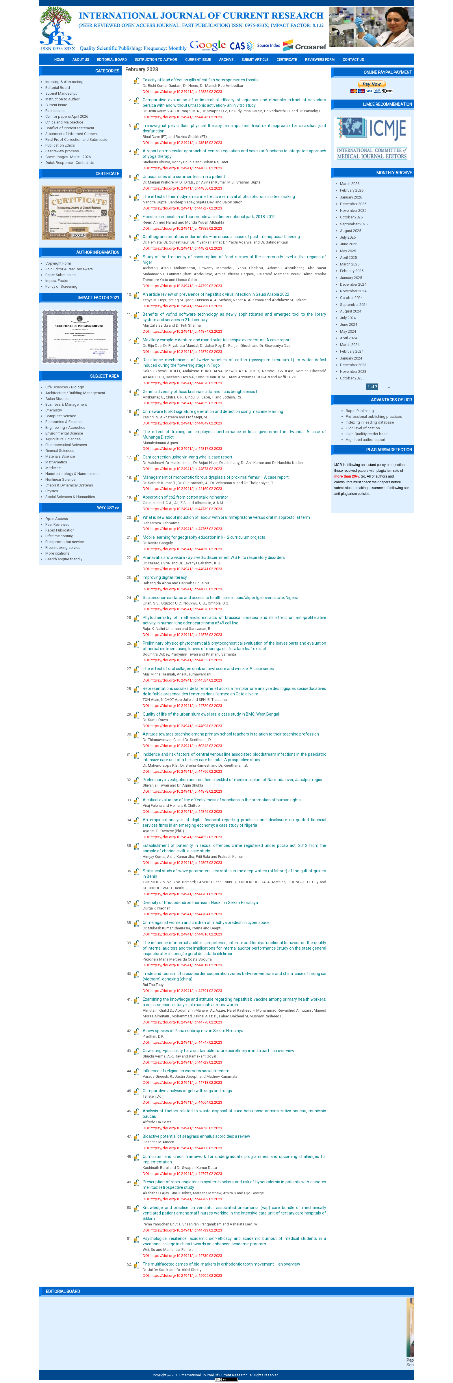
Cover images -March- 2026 (68, 157)
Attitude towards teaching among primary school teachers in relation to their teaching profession (231, 734)
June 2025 (348, 244)
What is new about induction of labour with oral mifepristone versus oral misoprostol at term (226, 517)
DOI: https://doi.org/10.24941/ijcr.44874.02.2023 (182, 331)
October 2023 (351, 378)
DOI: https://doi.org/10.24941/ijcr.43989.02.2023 (182, 228)
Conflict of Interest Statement (69, 128)
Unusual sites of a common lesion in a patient (184, 176)
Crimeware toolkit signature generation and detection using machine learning (213, 411)
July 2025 (348, 237)
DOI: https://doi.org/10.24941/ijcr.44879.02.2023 (182, 351)
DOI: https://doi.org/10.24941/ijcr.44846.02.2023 (182, 811)
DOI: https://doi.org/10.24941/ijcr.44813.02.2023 (182, 965)
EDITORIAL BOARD (112, 60)
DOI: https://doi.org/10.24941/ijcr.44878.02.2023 (182, 791)
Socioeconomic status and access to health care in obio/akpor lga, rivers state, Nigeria (220, 597)
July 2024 (348, 318)
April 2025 (348, 257)
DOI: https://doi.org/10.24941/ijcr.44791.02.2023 (182, 991)
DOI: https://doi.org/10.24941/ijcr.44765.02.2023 (182, 529)
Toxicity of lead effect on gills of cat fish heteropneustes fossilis (201, 80)
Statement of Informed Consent (71, 134)
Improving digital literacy (165, 577)
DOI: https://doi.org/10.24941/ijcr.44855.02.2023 (182, 660)
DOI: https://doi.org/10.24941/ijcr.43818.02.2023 (182, 143)
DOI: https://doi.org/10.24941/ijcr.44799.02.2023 (182, 286)
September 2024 (353, 304)
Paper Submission (60, 275)
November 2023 (353, 371)
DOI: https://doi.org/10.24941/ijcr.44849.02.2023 (182, 423)
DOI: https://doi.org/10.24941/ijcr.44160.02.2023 (182, 488)
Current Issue (198, 60)
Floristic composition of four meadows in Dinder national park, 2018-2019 (209, 216)
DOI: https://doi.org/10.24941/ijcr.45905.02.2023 (182, 1275)
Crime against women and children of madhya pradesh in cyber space (206, 922)
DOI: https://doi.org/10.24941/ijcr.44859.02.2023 (182, 403)
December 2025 (353, 204)
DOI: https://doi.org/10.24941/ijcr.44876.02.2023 (182, 634)
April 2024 (348, 338)
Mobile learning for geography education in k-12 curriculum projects (204, 537)
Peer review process (62, 151)
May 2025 (348, 251)
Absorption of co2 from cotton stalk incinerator (185, 497)
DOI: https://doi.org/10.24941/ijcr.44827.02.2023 (182, 837)
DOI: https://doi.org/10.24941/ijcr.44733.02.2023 (182, 1230)
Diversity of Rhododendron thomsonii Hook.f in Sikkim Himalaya (200, 902)
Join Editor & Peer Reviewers (69, 269)
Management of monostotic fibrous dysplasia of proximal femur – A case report (216, 477)
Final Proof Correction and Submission (77, 139)
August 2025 (350, 231)
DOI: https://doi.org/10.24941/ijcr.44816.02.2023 (182, 934)
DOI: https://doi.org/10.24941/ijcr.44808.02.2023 (182, 1148)
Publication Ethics (60, 145)
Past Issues (54, 110)
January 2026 (351, 197)
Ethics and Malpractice (64, 122)
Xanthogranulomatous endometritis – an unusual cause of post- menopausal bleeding (221, 236)
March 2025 (349, 264)
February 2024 (351, 351)
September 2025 (353, 224)
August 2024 (350, 311)
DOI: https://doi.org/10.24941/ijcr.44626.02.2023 (182, 1128)
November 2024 (353, 291)
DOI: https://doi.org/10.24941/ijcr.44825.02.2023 (182, 91)
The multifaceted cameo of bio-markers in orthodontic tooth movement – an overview (221, 1264)
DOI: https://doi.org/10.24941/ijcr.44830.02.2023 (182, 549)
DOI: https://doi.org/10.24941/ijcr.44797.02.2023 (182, 1173)
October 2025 (351, 217)
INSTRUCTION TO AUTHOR (156, 60)
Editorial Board (57, 87)
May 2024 (348, 331)
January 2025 (351, 278)
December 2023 (353, 365)
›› (389, 387)
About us (80, 60)
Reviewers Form (320, 60)
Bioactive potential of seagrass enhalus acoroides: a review (196, 1136)
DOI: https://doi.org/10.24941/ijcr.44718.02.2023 (182, 1082)
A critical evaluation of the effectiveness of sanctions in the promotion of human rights (222, 800)
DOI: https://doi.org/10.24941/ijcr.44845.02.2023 (182, 117)
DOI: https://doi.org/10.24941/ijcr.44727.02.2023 (182, 208)
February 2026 (351, 190)
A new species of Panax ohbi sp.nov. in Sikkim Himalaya (193, 1030)
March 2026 (349, 183)
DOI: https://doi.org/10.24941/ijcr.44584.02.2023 (182, 680)
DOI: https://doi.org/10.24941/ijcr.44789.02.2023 (182, 1199)
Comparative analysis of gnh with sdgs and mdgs (187, 1090)
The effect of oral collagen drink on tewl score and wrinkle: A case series (208, 668)
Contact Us (353, 60)
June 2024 (348, 324)
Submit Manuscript (61, 93)
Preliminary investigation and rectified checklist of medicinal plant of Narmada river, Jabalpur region (233, 779)
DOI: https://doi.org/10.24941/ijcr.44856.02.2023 (182, 168)
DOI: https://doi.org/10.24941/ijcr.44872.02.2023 (182, 248)
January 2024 (351, 358)
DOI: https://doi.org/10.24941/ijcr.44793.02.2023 (182, 306)
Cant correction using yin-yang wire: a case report (187, 457)
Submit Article (255, 60)
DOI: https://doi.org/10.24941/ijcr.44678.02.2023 (182, 383)
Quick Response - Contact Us (69, 162)
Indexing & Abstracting (64, 82)
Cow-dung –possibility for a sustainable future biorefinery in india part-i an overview (218, 1050)
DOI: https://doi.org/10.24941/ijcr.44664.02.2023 (182, 1102)
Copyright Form (58, 263)
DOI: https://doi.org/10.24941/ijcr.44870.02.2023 (182, 609)
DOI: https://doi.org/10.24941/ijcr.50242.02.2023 (182, 746)
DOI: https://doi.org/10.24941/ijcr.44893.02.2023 (182, 726)
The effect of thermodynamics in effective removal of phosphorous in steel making (219, 196)
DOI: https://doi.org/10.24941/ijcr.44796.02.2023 (182, 771)
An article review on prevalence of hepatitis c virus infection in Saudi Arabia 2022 (216, 294)
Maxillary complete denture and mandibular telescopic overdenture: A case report (217, 340)
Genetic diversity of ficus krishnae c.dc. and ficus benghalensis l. (200, 391)
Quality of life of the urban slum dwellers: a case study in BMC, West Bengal (211, 714)
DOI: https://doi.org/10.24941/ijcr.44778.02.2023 (182, 1022)
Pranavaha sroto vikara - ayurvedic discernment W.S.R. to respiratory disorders (214, 557)
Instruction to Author (62, 99)
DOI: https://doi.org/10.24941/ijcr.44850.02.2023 (182, 188)
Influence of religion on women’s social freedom (186, 1070)
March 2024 (349, 345)
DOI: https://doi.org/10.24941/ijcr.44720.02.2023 (182, 705)
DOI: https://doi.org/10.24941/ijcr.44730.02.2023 (182, 1255)
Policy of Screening (61, 286)
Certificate (286, 60)
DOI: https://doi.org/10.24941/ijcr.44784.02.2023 (182, 914)
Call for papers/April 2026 (66, 116)
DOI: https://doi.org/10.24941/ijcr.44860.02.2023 (182, 589)
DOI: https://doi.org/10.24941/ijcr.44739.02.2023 (182, 509)
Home (59, 60)
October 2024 (351, 297)
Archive (226, 60)
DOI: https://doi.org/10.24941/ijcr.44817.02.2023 (182, 448)
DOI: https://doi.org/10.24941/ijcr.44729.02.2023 (182, 1062)
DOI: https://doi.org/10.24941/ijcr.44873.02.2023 (182, 469)
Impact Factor (56, 280)
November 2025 (353, 210)
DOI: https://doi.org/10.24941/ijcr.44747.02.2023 (182, 1042)
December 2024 (353, 284)
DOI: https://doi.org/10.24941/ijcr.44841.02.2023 (182, 569)
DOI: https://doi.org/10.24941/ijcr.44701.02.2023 (182, 894)
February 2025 (351, 271)
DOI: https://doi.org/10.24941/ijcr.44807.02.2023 (182, 862)
